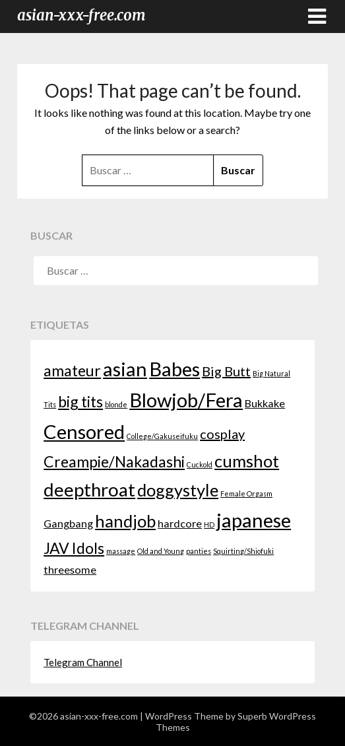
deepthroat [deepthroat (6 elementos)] (89, 489)
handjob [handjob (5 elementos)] (125, 521)
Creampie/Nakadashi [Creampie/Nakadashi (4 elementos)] (114, 461)
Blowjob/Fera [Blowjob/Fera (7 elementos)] (186, 399)
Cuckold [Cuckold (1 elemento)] (199, 464)
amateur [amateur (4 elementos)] (72, 370)
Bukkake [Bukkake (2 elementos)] (265, 403)
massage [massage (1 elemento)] (120, 551)
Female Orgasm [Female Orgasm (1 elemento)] (246, 493)
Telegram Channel (83, 662)
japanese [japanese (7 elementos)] (253, 519)
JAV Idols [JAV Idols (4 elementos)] (74, 548)
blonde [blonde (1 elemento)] (116, 404)
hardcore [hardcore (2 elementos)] (180, 523)
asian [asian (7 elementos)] (125, 368)
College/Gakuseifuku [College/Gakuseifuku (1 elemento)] (162, 436)
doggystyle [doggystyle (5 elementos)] (177, 490)
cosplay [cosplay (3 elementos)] (222, 434)
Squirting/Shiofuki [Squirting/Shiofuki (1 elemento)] (243, 551)
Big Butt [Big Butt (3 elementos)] (226, 371)
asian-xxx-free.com (81, 15)
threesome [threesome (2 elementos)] (70, 569)
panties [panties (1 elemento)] (198, 551)
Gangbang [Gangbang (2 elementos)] (68, 523)
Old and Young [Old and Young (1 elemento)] (160, 551)
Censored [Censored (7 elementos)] (84, 431)
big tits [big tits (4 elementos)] (80, 401)
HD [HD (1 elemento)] (209, 524)
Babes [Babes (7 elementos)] (174, 368)
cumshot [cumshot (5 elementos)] (246, 461)
